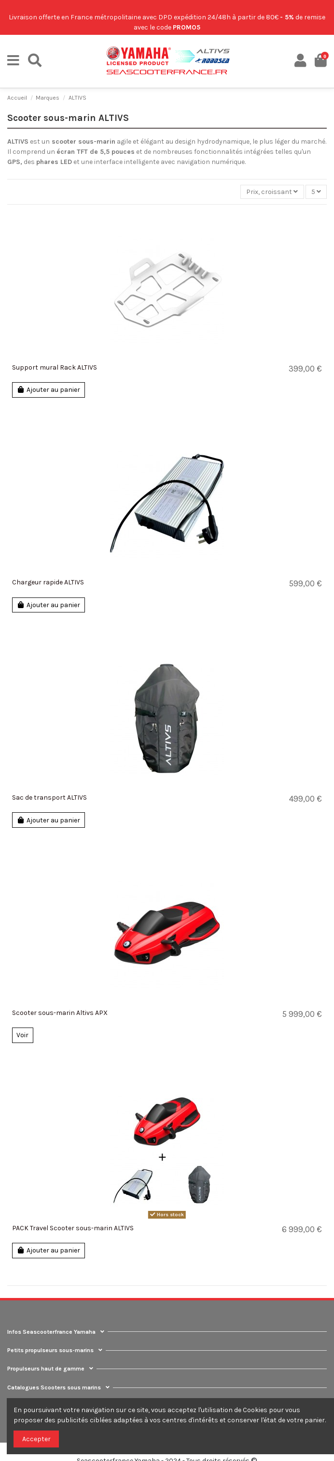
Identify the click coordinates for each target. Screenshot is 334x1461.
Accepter (36, 1439)
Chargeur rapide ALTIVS (48, 582)
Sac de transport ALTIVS (49, 797)
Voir (22, 1035)
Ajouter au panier (48, 390)
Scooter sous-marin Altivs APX (60, 1013)
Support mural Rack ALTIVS (54, 367)
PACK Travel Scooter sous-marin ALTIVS (73, 1228)
